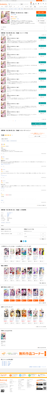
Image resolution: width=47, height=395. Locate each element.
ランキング (11, 383)
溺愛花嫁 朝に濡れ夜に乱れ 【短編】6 (13, 79)
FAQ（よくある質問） (21, 385)
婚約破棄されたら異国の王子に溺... (35, 276)
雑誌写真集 (35, 6)
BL (14, 6)
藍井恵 (44, 277)
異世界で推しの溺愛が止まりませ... (41, 276)
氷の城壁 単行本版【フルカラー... (6, 318)
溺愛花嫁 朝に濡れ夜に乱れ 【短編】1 (13, 38)
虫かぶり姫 (23, 317)
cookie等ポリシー (29, 386)
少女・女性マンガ (10, 6)
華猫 (8, 365)
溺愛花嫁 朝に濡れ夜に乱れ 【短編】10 (13, 111)
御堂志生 (13, 277)
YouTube (11, 390)
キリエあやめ (41, 277)
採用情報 (28, 382)
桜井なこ (11, 277)
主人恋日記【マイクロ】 (41, 318)
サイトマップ (28, 387)
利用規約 (28, 383)
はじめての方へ (41, 6)
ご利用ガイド (45, 6)
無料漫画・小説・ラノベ (13, 381)
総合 (2, 6)
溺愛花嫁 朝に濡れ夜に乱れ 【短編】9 (13, 103)
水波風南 (40, 298)
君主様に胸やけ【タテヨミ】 (23, 297)
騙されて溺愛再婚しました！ (6, 297)
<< (8, 120)
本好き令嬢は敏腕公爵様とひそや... (35, 318)
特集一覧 (11, 382)
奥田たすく (22, 298)
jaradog (8, 298)
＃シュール (3, 140)
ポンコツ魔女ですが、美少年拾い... (29, 276)
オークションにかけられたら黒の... (35, 257)
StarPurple (36, 298)
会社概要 (28, 380)
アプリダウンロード (20, 382)
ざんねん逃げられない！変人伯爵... (23, 276)
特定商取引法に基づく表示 (30, 385)
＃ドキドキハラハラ (13, 140)
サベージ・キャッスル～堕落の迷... (35, 297)
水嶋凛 (18, 277)
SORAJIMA (26, 298)
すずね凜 (14, 14)
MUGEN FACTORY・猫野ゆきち (14, 298)
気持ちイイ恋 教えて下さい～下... (29, 297)
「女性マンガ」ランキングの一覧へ (41, 326)
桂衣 (16, 277)
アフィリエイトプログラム (21, 389)
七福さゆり (37, 277)
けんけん (4, 169)
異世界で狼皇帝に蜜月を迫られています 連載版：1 (3, 342)
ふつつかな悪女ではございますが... (12, 318)
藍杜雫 (24, 277)
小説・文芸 (26, 6)
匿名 (3, 144)
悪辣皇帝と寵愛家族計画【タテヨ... (18, 297)
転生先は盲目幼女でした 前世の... (23, 257)
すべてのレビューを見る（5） (41, 205)
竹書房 (9, 364)
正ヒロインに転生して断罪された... (6, 276)
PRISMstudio (19, 298)
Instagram (11, 388)
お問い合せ (19, 387)
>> (38, 120)
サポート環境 (20, 384)
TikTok (10, 389)
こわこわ (4, 180)
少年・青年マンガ (6, 6)
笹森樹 (22, 277)
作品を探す (19, 381)
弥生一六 (34, 277)
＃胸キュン (2, 164)
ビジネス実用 (31, 6)
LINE (10, 386)
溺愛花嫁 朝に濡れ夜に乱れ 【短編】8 (13, 95)
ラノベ (23, 6)
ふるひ (16, 298)
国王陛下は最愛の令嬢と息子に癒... (12, 276)
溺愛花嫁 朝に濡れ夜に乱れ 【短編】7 (13, 87)
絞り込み (9, 4)
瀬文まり (28, 298)
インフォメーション (20, 386)
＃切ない (8, 140)
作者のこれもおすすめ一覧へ (42, 347)
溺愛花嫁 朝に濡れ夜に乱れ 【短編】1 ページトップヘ (37, 366)
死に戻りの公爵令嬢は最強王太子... (18, 276)
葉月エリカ (31, 277)
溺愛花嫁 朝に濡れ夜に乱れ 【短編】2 (13, 46)
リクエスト (19, 388)
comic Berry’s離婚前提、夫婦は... (6, 256)
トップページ (11, 380)
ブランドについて (29, 381)
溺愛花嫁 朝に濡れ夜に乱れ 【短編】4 (13, 62)
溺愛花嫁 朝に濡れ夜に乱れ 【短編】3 (13, 54)
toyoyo (28, 277)
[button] (6, 261)
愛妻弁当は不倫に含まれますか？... (12, 297)
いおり (12, 14)
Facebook (11, 391)
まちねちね (5, 277)
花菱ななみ (8, 277)
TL (18, 6)
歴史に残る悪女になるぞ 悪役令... (18, 318)
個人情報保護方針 (29, 384)
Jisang (34, 298)
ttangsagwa (5, 298)
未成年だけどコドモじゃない (41, 297)
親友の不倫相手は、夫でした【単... (29, 318)
